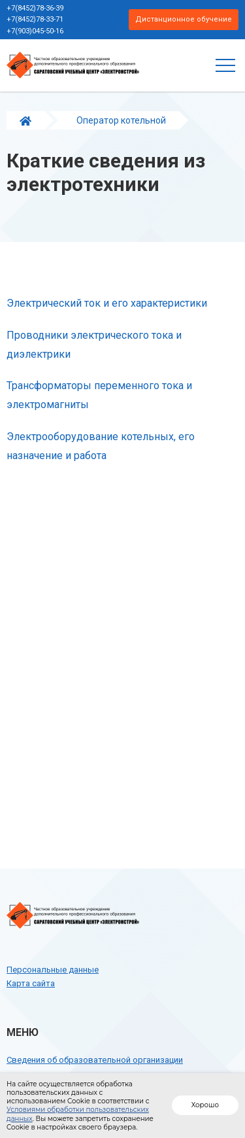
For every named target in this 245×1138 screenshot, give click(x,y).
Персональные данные (53, 969)
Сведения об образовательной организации (95, 1060)
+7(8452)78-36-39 (35, 8)
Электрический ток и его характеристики (107, 303)
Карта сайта (31, 983)
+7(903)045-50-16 (35, 31)
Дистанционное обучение (183, 19)
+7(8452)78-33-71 (35, 19)
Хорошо (205, 1105)
